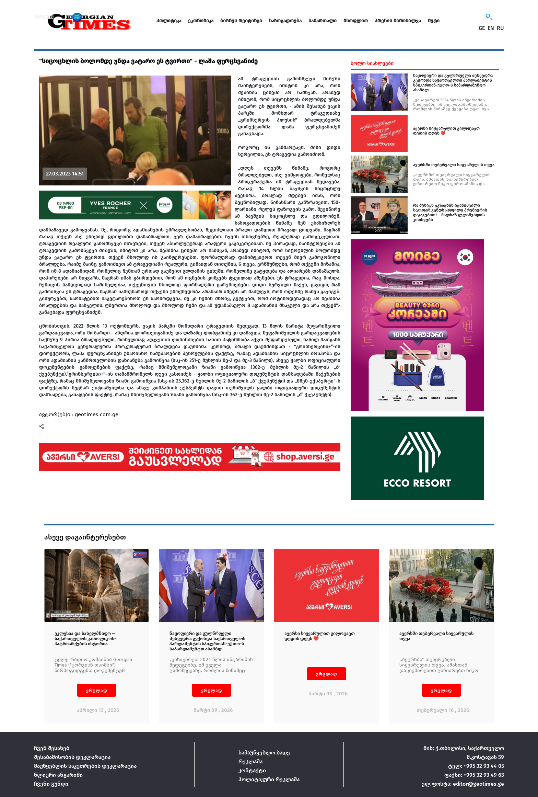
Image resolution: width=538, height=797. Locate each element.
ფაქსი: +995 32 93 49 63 (474, 775)
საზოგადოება (285, 21)
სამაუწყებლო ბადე (264, 752)
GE (482, 28)
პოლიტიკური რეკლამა (269, 779)
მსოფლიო (355, 21)
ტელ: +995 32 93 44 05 (476, 766)
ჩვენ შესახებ (51, 748)
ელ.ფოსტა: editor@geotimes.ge (463, 784)
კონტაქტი (252, 770)
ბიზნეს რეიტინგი (241, 21)
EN (491, 28)
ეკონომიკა (200, 21)
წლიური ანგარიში (58, 775)
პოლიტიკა (168, 21)
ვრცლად (96, 690)
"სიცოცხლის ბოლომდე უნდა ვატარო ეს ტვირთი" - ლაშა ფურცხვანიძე (148, 61)
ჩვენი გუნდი (51, 784)
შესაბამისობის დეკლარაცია (72, 757)
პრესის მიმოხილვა (398, 21)
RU (500, 28)
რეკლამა (250, 761)
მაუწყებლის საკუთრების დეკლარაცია (85, 766)
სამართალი (322, 21)
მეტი (434, 21)
